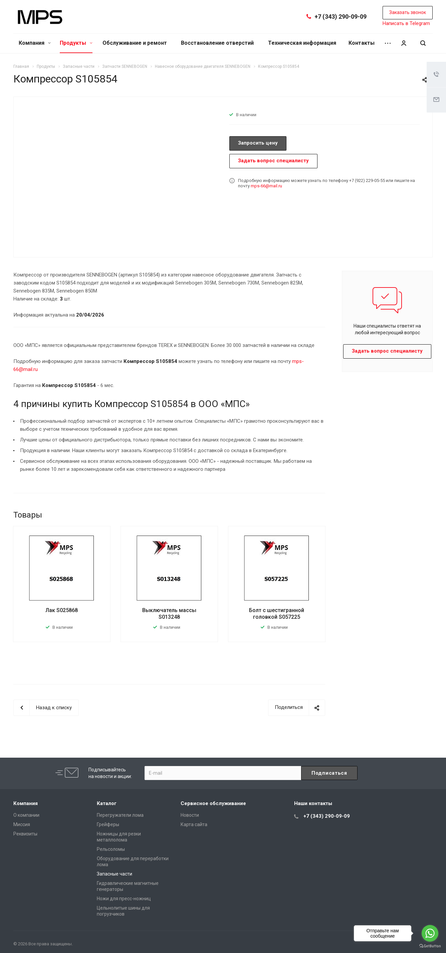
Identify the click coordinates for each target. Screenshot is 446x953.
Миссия (21, 824)
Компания (35, 43)
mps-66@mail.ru (266, 185)
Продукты (76, 43)
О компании (26, 815)
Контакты (362, 43)
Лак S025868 (61, 610)
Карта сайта (194, 824)
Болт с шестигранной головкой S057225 (276, 613)
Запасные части (114, 874)
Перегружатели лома (120, 815)
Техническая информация (302, 43)
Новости (190, 815)
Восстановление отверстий (217, 43)
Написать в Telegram (406, 23)
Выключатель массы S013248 (169, 613)
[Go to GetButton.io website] (430, 946)
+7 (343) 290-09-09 (340, 16)
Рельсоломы (111, 849)
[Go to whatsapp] (430, 933)
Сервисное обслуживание (213, 803)
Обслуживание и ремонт (134, 43)
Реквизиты (25, 833)
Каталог (107, 803)
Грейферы (108, 824)
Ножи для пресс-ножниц (124, 898)
